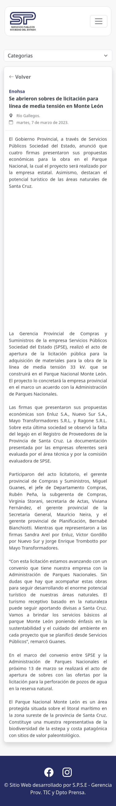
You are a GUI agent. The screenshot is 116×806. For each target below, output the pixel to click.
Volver (20, 113)
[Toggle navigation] (98, 39)
